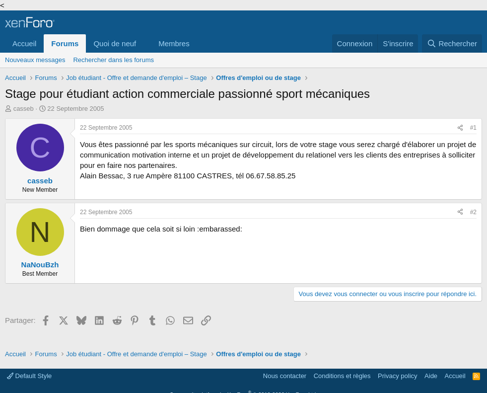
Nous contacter (284, 376)
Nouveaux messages (35, 60)
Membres (174, 43)
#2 (473, 212)
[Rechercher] (452, 43)
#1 (473, 127)
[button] (144, 43)
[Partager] (460, 128)
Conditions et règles (342, 376)
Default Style (29, 376)
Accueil (24, 43)
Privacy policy (397, 376)
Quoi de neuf (114, 43)
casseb (23, 108)
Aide (430, 376)
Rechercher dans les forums (113, 60)
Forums (64, 43)
